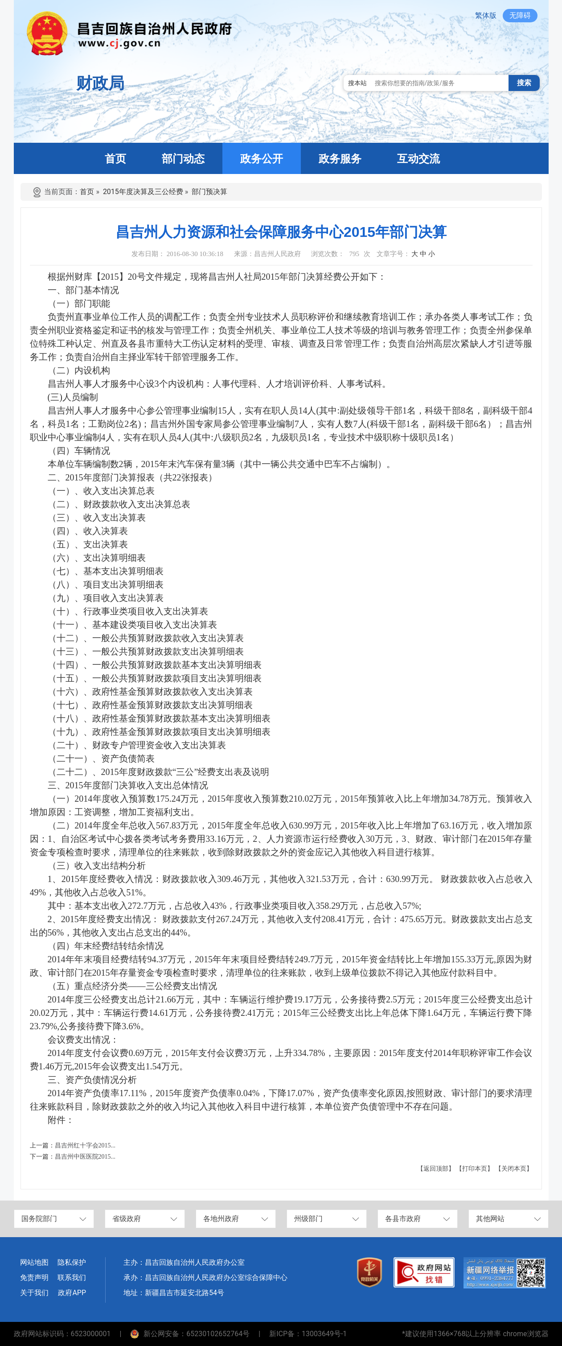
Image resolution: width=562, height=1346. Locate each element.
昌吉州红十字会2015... (85, 1145)
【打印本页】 (474, 1168)
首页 (87, 191)
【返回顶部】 (436, 1168)
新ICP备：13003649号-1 (308, 1333)
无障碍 (520, 15)
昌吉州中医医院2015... (85, 1156)
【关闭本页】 (514, 1168)
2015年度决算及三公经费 (143, 191)
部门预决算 (209, 191)
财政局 (100, 83)
